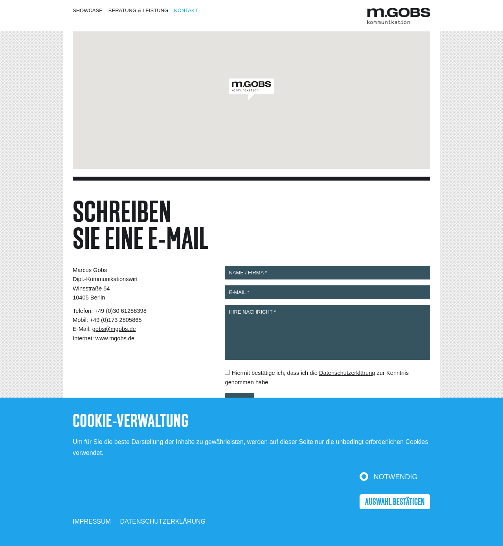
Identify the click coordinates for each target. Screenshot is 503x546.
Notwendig (396, 477)
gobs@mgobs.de (114, 329)
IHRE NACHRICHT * (327, 332)
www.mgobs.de (114, 338)
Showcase (88, 10)
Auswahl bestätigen (395, 502)
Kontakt (186, 10)
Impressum (92, 521)
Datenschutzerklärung (163, 521)
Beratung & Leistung (138, 10)
